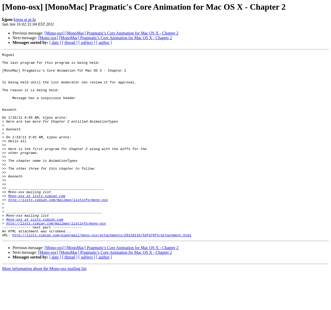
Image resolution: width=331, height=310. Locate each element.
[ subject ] (87, 42)
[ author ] (104, 42)
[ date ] (55, 42)
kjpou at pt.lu (25, 19)
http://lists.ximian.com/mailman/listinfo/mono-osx (58, 229)
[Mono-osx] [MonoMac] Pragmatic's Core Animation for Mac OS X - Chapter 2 (111, 33)
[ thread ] (69, 42)
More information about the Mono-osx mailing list (44, 305)
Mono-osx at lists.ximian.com (36, 224)
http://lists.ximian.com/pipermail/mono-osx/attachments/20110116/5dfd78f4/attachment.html (101, 271)
